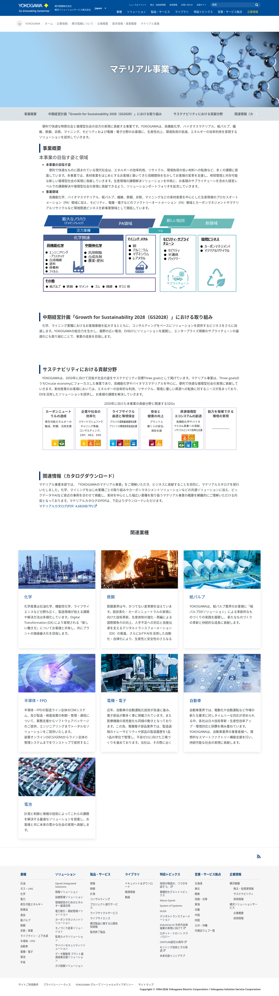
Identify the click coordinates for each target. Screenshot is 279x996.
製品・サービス (160, 12)
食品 (22, 915)
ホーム (49, 23)
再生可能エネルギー (31, 904)
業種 (119, 12)
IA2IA (163, 911)
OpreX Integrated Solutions (65, 885)
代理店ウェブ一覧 (205, 930)
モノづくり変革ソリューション (69, 929)
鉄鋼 (111, 597)
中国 (197, 915)
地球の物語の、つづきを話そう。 (174, 885)
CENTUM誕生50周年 (171, 942)
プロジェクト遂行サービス (104, 906)
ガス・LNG (26, 888)
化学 (28, 597)
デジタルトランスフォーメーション (175, 918)
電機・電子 (116, 700)
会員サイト (201, 4)
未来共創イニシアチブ (172, 955)
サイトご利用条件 (28, 984)
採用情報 (173, 4)
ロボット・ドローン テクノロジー (174, 935)
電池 (28, 804)
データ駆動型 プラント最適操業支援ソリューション (69, 957)
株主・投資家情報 (158, 4)
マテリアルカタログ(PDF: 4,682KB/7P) (68, 506)
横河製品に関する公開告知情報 (104, 925)
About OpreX (167, 900)
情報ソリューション (66, 892)
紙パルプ (197, 597)
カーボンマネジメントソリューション (69, 921)
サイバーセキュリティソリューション (70, 947)
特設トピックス (203, 12)
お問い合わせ (187, 4)
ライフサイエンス (100, 918)
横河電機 (235, 883)
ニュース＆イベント (137, 4)
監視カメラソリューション (69, 938)
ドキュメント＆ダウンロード (139, 885)
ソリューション (136, 12)
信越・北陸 (201, 899)
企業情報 (252, 12)
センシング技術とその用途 (174, 949)
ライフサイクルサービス (104, 913)
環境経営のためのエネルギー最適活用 (69, 904)
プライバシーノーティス (57, 984)
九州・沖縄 (201, 925)
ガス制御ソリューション (69, 966)
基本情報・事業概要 (124, 23)
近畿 (197, 909)
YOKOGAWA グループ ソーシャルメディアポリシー (104, 984)
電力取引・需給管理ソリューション (69, 912)
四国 (197, 920)
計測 (92, 894)
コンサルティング (100, 899)
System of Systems (171, 905)
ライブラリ (182, 12)
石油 (22, 883)
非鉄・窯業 (26, 930)
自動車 (195, 700)
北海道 (198, 883)
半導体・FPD (35, 700)
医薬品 (24, 909)
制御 (92, 888)
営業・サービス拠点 (230, 12)
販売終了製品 (97, 932)
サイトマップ (145, 984)
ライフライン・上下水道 (34, 936)
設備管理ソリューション (69, 897)
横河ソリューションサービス (243, 906)
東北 (197, 888)
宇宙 (22, 962)
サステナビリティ (243, 894)
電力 (22, 899)
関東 (197, 894)
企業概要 (102, 23)
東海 (197, 904)
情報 (92, 883)
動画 (127, 897)
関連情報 (130, 892)
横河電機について (82, 23)
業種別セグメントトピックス (174, 893)
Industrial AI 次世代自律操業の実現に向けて (174, 926)
